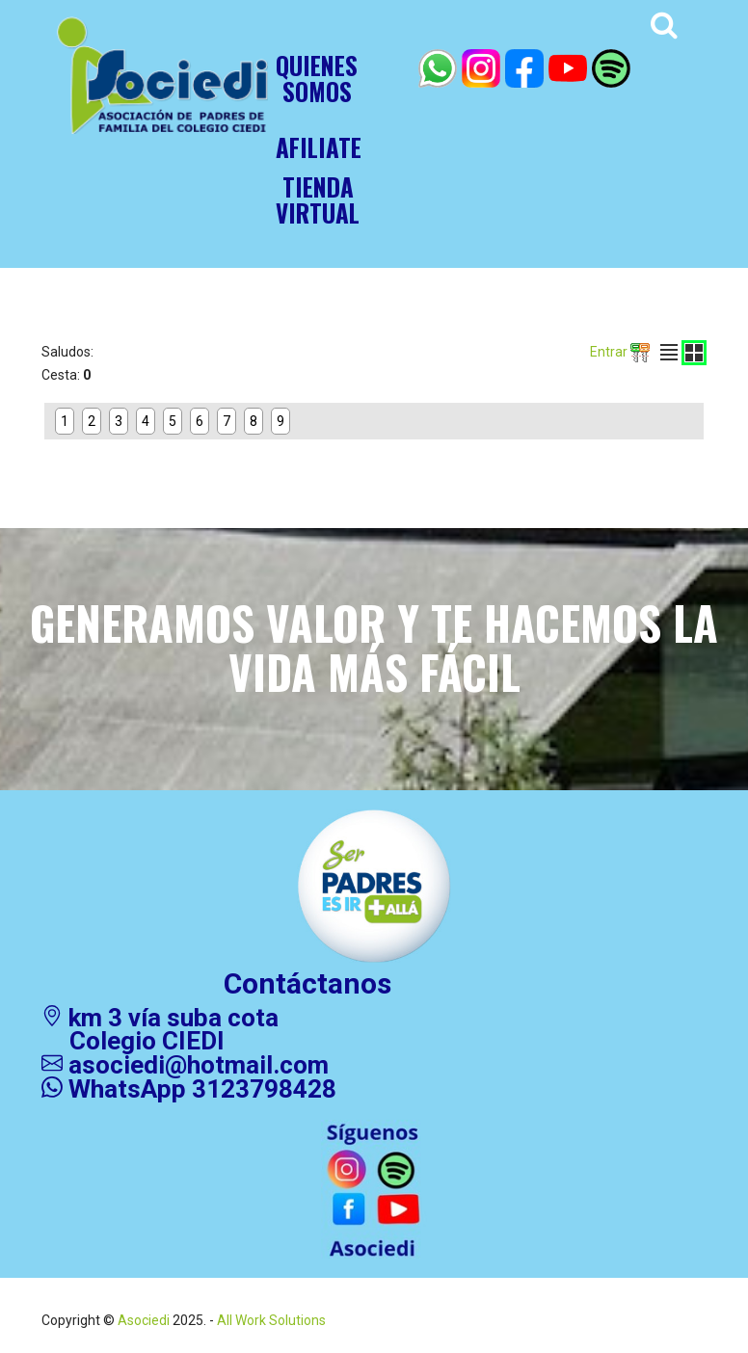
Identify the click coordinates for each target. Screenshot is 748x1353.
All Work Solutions (270, 1320)
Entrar (620, 351)
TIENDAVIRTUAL (318, 199)
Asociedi (144, 1320)
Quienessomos (317, 78)
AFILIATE (318, 147)
